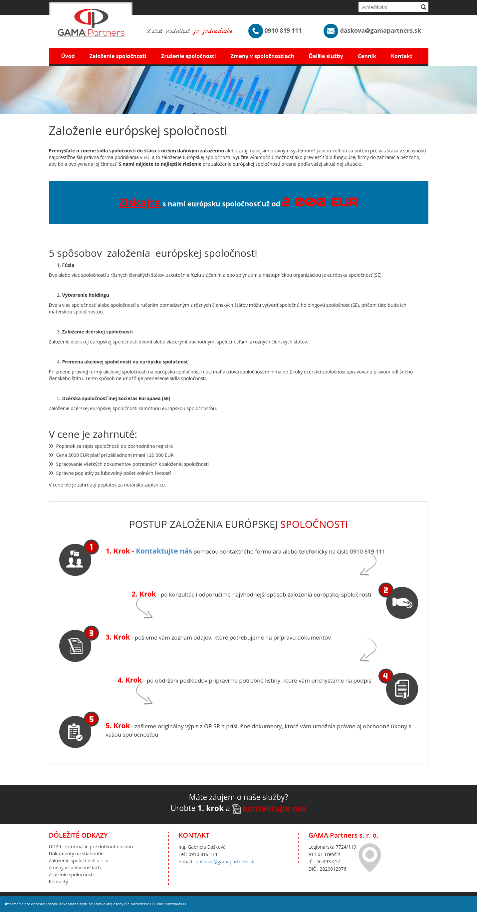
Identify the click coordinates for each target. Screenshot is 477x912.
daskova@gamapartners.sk (225, 861)
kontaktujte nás (275, 807)
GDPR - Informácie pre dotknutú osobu (91, 846)
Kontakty (58, 881)
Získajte (139, 202)
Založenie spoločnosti (118, 56)
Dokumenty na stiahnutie (76, 853)
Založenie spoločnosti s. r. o (79, 860)
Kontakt (401, 56)
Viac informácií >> (172, 903)
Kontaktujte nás (164, 551)
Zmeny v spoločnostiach (262, 56)
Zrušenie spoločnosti (188, 56)
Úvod (68, 56)
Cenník (367, 56)
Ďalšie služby (326, 56)
